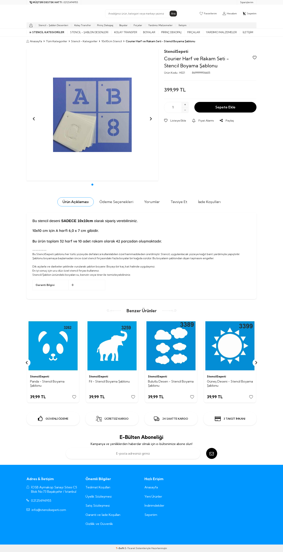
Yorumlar (152, 202)
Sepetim (150, 515)
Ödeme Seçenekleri (116, 202)
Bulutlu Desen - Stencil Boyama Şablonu (171, 383)
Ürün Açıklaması (75, 202)
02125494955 (41, 501)
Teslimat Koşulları (97, 487)
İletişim (183, 25)
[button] (92, 185)
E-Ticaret (130, 548)
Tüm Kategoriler (56, 41)
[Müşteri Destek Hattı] (54, 2)
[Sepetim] (249, 13)
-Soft (120, 548)
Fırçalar (138, 25)
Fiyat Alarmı (203, 120)
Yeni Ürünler (153, 496)
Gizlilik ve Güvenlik (99, 524)
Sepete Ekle (225, 107)
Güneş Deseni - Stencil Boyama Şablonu (230, 383)
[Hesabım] (230, 13)
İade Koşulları (209, 202)
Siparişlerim (246, 2)
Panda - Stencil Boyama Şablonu (47, 383)
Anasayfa (34, 41)
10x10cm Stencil (111, 41)
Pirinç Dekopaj (105, 25)
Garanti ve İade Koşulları (102, 515)
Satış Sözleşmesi (97, 505)
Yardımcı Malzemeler (160, 25)
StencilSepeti (176, 51)
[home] (31, 25)
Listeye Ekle (175, 120)
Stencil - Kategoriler (84, 41)
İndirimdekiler (154, 505)
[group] (92, 115)
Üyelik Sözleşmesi (98, 496)
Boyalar (123, 25)
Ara (173, 13)
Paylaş (227, 120)
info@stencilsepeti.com (49, 510)
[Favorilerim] (208, 13)
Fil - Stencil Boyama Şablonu (109, 381)
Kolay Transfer (82, 25)
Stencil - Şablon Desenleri (53, 25)
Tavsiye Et (179, 202)
